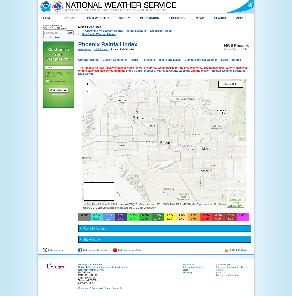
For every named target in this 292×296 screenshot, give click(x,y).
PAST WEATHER (97, 18)
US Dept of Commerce (90, 264)
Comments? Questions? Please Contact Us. (101, 288)
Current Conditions (115, 59)
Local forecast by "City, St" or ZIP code (55, 26)
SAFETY (124, 18)
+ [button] (87, 84)
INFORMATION (149, 18)
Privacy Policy (58, 95)
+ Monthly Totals (92, 228)
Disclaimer (188, 264)
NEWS (200, 18)
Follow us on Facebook (92, 250)
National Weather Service (91, 269)
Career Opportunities (227, 275)
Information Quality (193, 267)
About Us (221, 272)
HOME (47, 18)
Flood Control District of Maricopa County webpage (158, 70)
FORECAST (69, 18)
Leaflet (86, 204)
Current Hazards (88, 59)
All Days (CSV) (235, 206)
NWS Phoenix (101, 49)
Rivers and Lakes (170, 59)
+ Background (90, 239)
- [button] (87, 91)
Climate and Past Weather (201, 59)
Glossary (187, 272)
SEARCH (220, 18)
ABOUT (241, 18)
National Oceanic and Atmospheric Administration (103, 267)
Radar (134, 59)
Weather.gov (84, 49)
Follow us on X (53, 250)
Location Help (52, 37)
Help (185, 269)
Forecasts (148, 59)
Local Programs (231, 59)
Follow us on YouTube (127, 250)
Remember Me (57, 81)
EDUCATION (177, 18)
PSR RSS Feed (236, 250)
